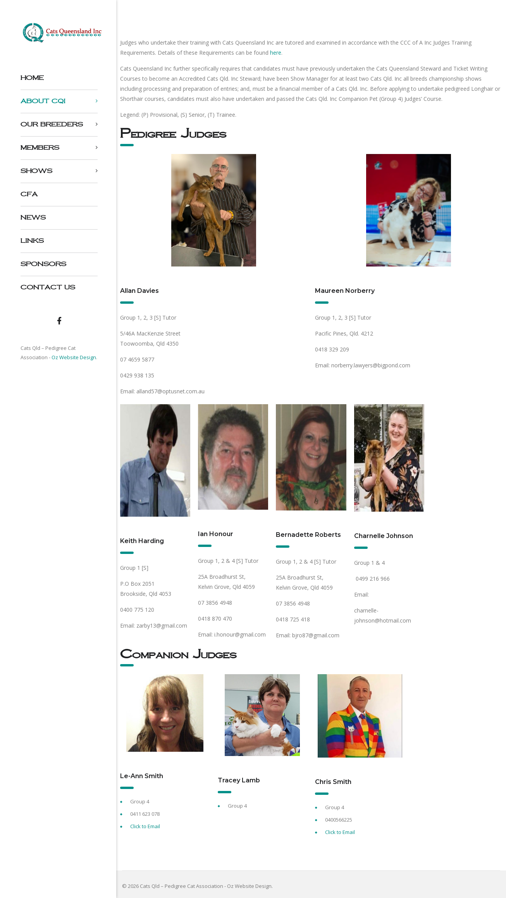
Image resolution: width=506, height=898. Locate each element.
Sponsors (43, 264)
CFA (29, 194)
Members (40, 147)
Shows (36, 171)
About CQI (43, 101)
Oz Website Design (74, 357)
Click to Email (145, 826)
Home (32, 77)
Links (32, 240)
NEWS (33, 217)
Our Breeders (52, 124)
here (275, 52)
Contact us (48, 287)
